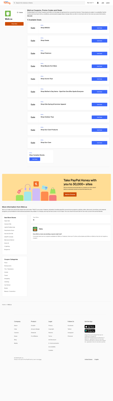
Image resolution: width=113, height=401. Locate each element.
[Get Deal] (99, 28)
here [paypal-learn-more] (40, 359)
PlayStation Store (9, 230)
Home (4, 304)
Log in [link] (107, 3)
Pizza (5, 262)
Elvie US (6, 243)
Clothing (6, 282)
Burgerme (7, 249)
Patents (50, 332)
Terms (50, 336)
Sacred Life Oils (8, 233)
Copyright (51, 329)
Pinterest (70, 336)
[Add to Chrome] (70, 194)
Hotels (6, 272)
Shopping (7, 278)
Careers (16, 332)
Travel (6, 275)
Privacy (50, 325)
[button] (92, 359)
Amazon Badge (35, 329)
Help (15, 329)
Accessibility (51, 347)
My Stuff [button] (90, 3)
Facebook (70, 325)
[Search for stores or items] (49, 3)
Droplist (33, 325)
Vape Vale (7, 221)
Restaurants (7, 266)
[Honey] (7, 2)
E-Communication (53, 343)
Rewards (33, 332)
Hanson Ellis (7, 224)
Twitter (70, 329)
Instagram (71, 332)
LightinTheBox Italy (9, 227)
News (15, 336)
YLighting (7, 246)
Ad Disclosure (52, 340)
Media (16, 343)
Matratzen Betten (9, 240)
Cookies (50, 350)
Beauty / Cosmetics (9, 291)
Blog (15, 340)
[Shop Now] (14, 24)
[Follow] (20, 12)
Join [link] (103, 3)
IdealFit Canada (8, 237)
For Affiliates (34, 336)
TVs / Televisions (9, 269)
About (15, 325)
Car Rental (7, 285)
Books (6, 288)
